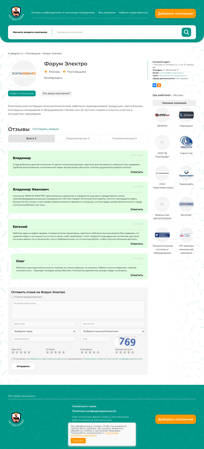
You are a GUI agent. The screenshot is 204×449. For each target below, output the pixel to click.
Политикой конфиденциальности (124, 359)
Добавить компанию (175, 13)
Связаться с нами (84, 406)
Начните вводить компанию (30, 32)
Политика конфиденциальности (94, 411)
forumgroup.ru (53, 77)
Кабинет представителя (133, 12)
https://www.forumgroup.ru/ (172, 76)
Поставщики (32, 53)
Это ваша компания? (56, 93)
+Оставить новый (45, 129)
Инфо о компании (22, 93)
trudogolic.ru (15, 53)
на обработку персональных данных (46, 359)
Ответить (136, 172)
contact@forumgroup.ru (171, 73)
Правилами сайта (93, 359)
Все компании (107, 12)
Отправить (23, 366)
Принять (78, 440)
